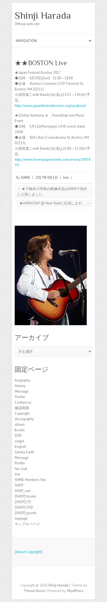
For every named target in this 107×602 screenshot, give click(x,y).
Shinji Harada (43, 15)
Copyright (22, 413)
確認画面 (22, 408)
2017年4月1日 (46, 177)
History (20, 385)
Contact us (23, 402)
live (66, 177)
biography (22, 380)
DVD (18, 435)
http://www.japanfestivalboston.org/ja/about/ (50, 105)
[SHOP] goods (25, 513)
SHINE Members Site (30, 479)
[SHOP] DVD (24, 507)
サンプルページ (27, 524)
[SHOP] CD (23, 502)
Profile (20, 397)
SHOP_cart (22, 490)
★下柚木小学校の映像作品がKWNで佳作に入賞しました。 (52, 191)
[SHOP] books (25, 496)
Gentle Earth (24, 452)
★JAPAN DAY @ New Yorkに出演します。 (54, 203)
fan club (21, 468)
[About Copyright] (28, 552)
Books (20, 430)
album (20, 424)
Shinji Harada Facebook (53, 576)
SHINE (25, 177)
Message (22, 391)
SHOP (19, 485)
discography (24, 419)
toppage (21, 518)
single (19, 441)
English (20, 446)
